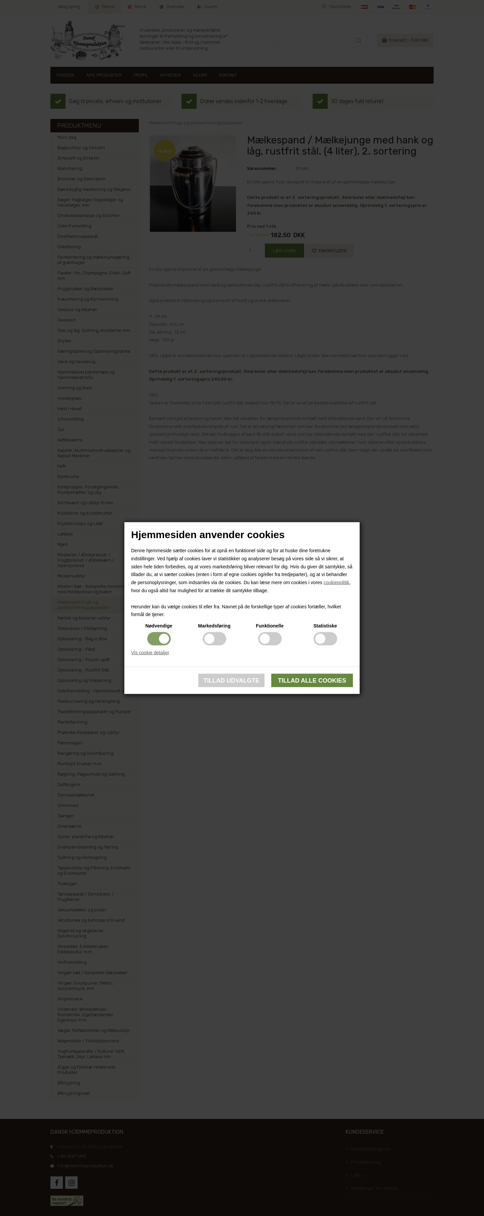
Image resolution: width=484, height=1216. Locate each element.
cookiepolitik (336, 582)
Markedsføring (214, 625)
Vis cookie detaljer (150, 652)
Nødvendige (158, 625)
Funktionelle (269, 625)
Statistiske (325, 625)
